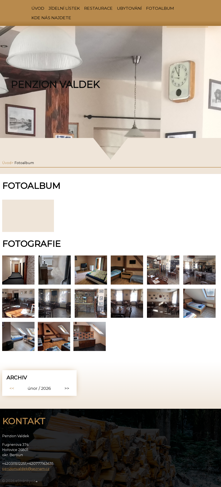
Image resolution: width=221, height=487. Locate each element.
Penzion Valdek (55, 84)
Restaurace (98, 8)
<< (11, 388)
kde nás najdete (51, 17)
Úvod (38, 8)
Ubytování (129, 8)
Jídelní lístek (64, 8)
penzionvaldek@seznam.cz (25, 469)
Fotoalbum (160, 8)
